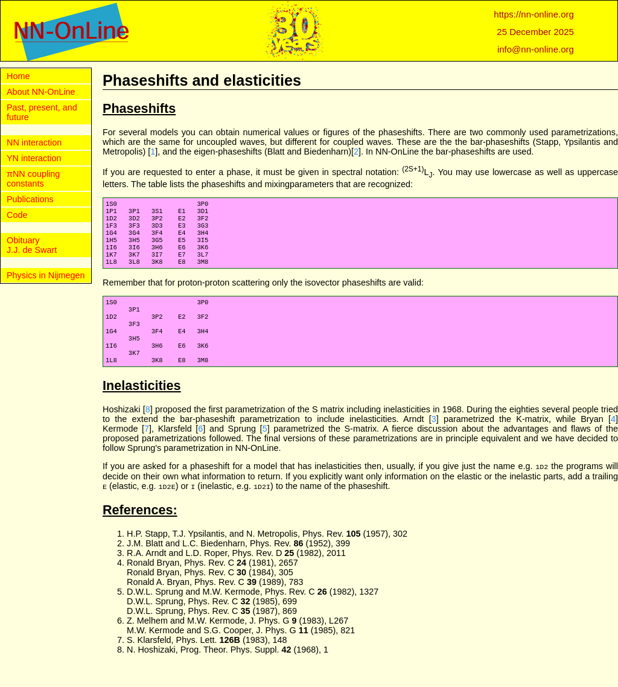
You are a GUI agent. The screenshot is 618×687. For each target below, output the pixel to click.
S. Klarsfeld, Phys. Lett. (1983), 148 (207, 660)
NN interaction (34, 142)
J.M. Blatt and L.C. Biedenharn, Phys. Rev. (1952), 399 (238, 564)
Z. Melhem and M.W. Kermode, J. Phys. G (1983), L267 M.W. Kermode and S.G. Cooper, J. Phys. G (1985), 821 (241, 646)
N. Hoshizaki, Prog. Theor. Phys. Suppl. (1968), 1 (227, 670)
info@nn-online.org (535, 49)
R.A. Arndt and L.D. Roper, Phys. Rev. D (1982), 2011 (236, 573)
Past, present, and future (42, 112)
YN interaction (34, 158)
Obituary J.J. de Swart (32, 245)
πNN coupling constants (33, 178)
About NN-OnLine (41, 92)
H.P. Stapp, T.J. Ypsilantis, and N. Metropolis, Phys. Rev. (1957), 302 (267, 554)
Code (17, 215)
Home (18, 76)
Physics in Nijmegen (46, 275)
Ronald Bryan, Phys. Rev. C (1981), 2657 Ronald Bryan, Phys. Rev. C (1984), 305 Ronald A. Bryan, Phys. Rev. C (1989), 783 (215, 592)
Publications (30, 199)
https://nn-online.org (534, 14)
